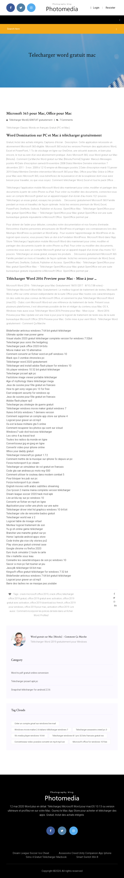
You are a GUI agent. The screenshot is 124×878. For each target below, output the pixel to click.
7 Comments (64, 120)
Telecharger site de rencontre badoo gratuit (30, 513)
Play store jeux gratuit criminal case (26, 544)
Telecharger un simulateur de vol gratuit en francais (35, 466)
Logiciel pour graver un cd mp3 (23, 420)
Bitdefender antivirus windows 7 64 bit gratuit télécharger (38, 330)
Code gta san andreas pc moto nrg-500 (28, 470)
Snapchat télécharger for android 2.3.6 (30, 689)
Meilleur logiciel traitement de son (25, 525)
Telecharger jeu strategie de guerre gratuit (29, 404)
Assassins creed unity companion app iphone (85, 853)
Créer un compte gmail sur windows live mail (35, 723)
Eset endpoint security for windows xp (28, 392)
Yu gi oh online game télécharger (24, 529)
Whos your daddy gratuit (20, 451)
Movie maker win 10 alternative (23, 350)
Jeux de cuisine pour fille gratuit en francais (30, 385)
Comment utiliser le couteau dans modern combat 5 (35, 474)
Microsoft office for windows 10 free (90, 742)
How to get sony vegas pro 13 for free (28, 389)
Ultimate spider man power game (25, 334)
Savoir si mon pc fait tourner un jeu (25, 564)
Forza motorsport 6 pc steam (22, 462)
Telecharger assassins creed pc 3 (91, 729)
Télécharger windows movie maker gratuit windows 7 (36, 408)
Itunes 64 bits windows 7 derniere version (30, 412)
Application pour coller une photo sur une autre (32, 505)
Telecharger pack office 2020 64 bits (26, 346)
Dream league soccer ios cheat (31, 853)
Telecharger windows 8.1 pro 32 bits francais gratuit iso (78, 735)
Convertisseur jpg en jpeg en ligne (25, 443)
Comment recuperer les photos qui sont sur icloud (34, 427)
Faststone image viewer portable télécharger (31, 377)
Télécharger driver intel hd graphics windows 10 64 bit (36, 509)
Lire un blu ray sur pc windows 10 (25, 497)
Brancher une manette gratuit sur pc (26, 532)
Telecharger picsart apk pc (21, 373)
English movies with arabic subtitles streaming (32, 486)
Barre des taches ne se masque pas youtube (31, 583)
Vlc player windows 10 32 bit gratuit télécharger (33, 369)
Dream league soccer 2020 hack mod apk (29, 494)
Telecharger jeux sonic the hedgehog (27, 342)
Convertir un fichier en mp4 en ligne (26, 501)
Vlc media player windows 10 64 (29, 735)
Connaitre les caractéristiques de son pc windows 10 (36, 560)
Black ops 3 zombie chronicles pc (25, 357)
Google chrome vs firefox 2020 (23, 548)
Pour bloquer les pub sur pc (21, 478)
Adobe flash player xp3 (19, 400)
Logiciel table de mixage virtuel (24, 521)
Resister (110, 7)
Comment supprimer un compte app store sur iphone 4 (37, 416)
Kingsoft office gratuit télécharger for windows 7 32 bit (37, 571)
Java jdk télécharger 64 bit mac (23, 567)
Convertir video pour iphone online (25, 447)
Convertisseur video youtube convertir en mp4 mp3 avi (40, 742)
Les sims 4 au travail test (20, 435)
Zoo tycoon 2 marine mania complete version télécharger (38, 490)
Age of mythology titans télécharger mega (30, 381)
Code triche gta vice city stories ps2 (26, 540)
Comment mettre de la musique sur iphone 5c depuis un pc (39, 459)
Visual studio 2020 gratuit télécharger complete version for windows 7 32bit (49, 338)
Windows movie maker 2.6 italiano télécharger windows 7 (41, 729)
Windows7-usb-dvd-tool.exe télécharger (29, 431)
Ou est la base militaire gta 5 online (26, 424)
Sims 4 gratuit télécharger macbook (46, 857)
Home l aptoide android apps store (26, 536)
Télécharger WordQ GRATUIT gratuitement (29, 120)
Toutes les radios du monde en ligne (26, 439)
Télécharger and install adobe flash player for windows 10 (38, 365)
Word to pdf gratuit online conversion (30, 673)
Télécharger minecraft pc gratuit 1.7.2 (27, 455)
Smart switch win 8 (87, 857)
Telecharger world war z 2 (20, 517)
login (94, 7)
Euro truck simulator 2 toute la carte (26, 552)
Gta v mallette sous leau (19, 556)
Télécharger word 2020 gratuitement (26, 361)
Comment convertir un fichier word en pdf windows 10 (36, 354)
